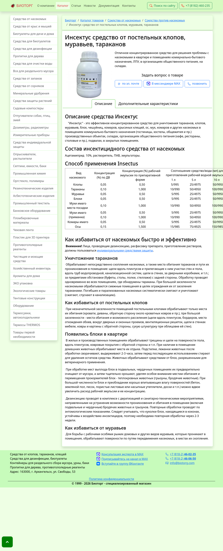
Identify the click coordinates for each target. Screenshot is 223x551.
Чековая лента (23, 230)
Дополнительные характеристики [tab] (148, 103)
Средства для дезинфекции (32, 49)
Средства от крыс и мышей (32, 26)
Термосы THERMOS (26, 325)
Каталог (62, 6)
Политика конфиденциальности (111, 479)
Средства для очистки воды (32, 64)
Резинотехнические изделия (33, 188)
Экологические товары (29, 291)
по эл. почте (128, 84)
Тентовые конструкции (29, 298)
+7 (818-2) (181, 454)
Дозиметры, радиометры (31, 127)
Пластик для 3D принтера (31, 237)
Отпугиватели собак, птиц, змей (32, 118)
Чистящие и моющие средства (28, 259)
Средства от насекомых (29, 19)
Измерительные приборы (31, 135)
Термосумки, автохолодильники (26, 315)
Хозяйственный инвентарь (32, 268)
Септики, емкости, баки (29, 166)
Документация (109, 6)
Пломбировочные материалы (26, 220)
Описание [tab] (103, 103)
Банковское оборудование (31, 211)
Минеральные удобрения (31, 93)
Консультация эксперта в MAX (120, 454)
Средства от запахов (27, 78)
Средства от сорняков (28, 86)
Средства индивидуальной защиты (32, 144)
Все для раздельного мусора (33, 71)
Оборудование (23, 306)
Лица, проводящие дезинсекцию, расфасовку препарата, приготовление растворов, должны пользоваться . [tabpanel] (137, 277)
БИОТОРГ (21, 6)
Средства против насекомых (165, 20)
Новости (90, 6)
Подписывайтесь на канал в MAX (122, 459)
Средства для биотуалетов (32, 41)
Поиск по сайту (162, 6)
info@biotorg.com (180, 463)
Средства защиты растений (32, 101)
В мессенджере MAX (163, 84)
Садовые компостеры (28, 108)
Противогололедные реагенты (27, 247)
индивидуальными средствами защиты (125, 250)
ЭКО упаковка (23, 283)
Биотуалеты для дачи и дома (33, 34)
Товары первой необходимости (24, 334)
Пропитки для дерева (28, 56)
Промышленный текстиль (31, 203)
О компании (46, 6)
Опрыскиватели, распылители (24, 156)
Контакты (129, 6)
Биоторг (70, 20)
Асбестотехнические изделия (33, 196)
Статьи (76, 6)
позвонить (197, 84)
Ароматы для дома (26, 276)
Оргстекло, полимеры (28, 181)
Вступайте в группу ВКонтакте (120, 464)
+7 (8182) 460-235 (195, 6)
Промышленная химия (29, 173)
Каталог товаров (92, 20)
